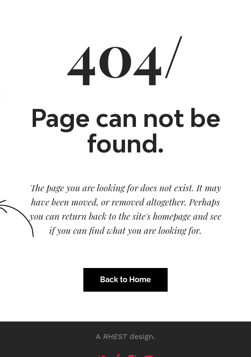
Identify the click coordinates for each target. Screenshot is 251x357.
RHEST (115, 336)
